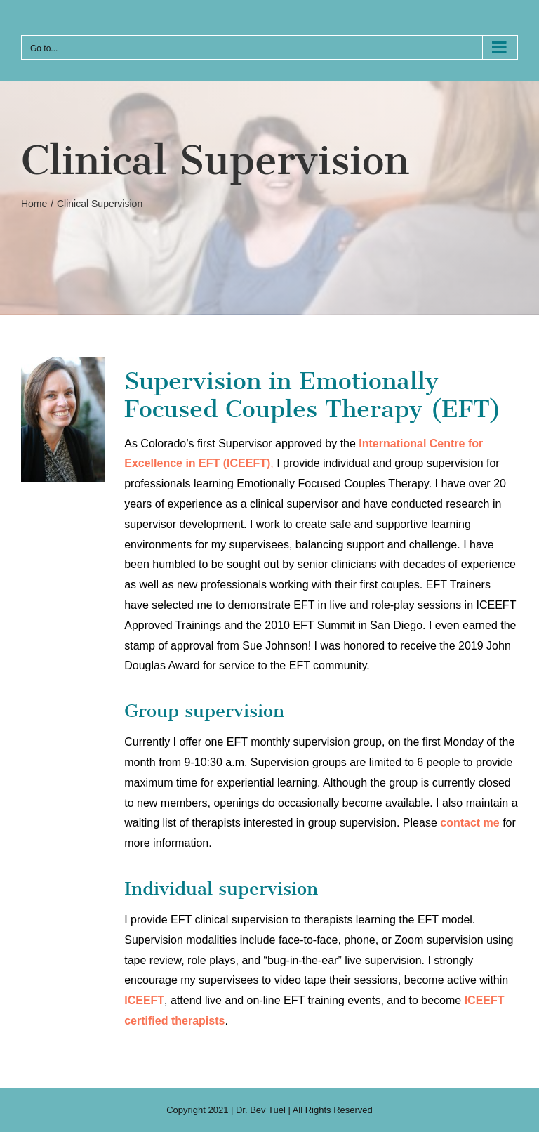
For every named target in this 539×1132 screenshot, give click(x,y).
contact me (469, 823)
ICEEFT (144, 1000)
